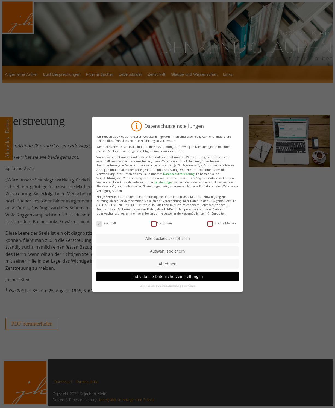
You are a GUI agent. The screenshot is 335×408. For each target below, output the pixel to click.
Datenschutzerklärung (179, 185)
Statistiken (161, 235)
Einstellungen (164, 194)
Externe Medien (221, 235)
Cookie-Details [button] (147, 297)
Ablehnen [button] (168, 275)
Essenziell (106, 235)
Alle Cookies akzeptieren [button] (167, 250)
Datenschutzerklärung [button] (169, 297)
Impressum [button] (189, 297)
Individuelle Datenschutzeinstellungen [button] (167, 287)
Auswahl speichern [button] (167, 262)
